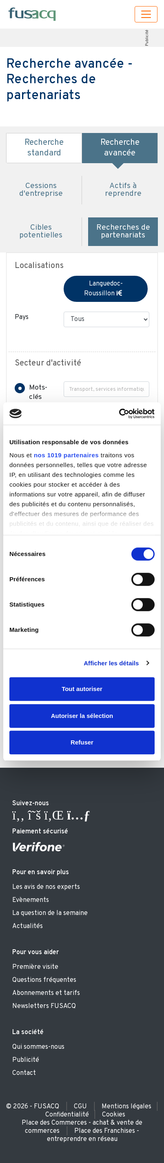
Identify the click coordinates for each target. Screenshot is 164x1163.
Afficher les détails (111, 663)
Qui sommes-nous (38, 1047)
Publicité (146, 38)
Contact (24, 1073)
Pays (22, 317)
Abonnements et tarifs (46, 993)
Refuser (82, 742)
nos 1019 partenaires (66, 455)
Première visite (35, 967)
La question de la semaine (50, 913)
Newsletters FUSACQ (44, 1006)
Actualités (27, 926)
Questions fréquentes (44, 980)
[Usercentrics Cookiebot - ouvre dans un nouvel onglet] (119, 413)
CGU (80, 1107)
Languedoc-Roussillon (105, 289)
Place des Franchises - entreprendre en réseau (93, 1135)
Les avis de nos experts (46, 887)
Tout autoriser (82, 688)
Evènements (30, 900)
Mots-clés (38, 392)
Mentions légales (126, 1107)
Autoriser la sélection (82, 715)
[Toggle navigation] (146, 14)
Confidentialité (67, 1115)
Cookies (113, 1115)
